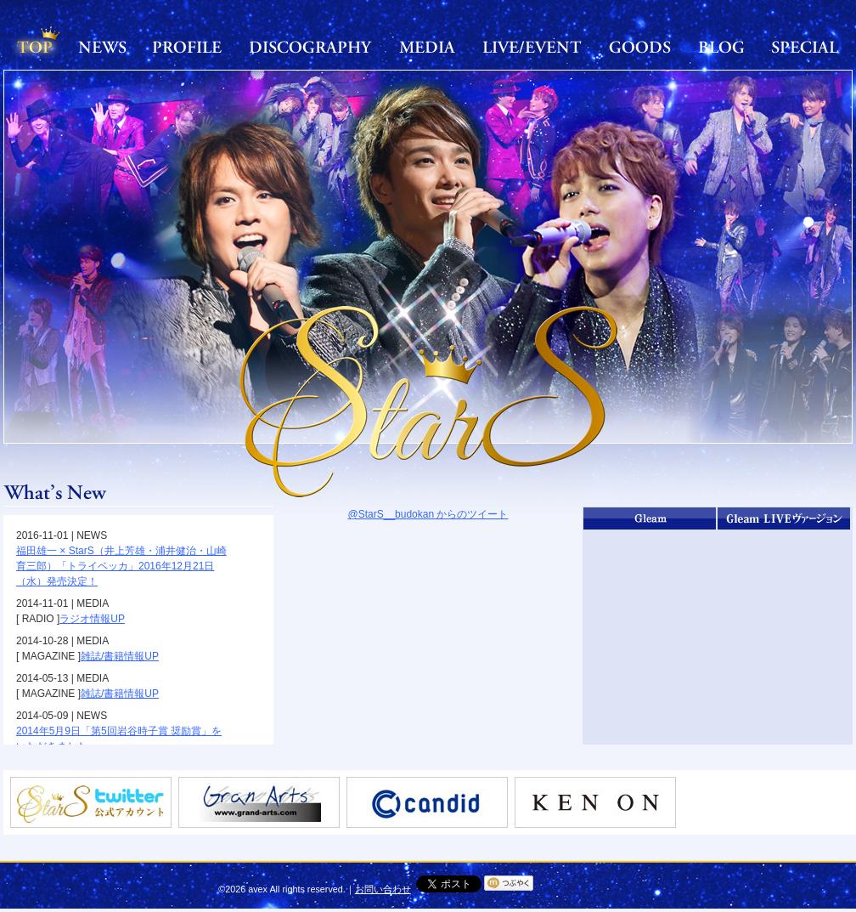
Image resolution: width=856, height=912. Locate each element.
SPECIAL (805, 47)
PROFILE (187, 47)
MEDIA (427, 47)
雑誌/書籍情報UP (120, 656)
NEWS (102, 47)
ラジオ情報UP (92, 619)
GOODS (639, 47)
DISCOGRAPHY (310, 47)
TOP (34, 47)
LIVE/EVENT (532, 47)
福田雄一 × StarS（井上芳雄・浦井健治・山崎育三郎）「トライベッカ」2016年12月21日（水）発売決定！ (121, 566)
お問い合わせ (383, 889)
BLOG (720, 47)
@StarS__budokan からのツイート (428, 514)
